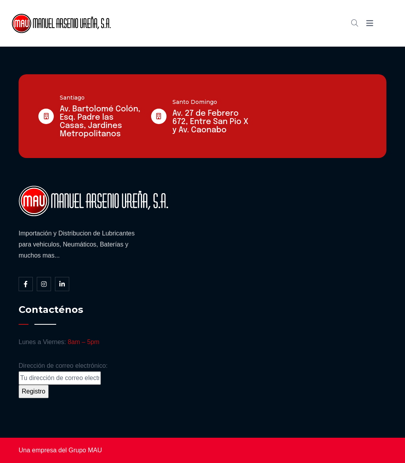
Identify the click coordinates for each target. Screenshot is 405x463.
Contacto (295, 23)
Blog (259, 23)
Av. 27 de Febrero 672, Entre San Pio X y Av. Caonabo (210, 121)
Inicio (151, 23)
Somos (185, 23)
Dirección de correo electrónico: (63, 373)
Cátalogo (224, 23)
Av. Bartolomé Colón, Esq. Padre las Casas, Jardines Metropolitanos (100, 121)
